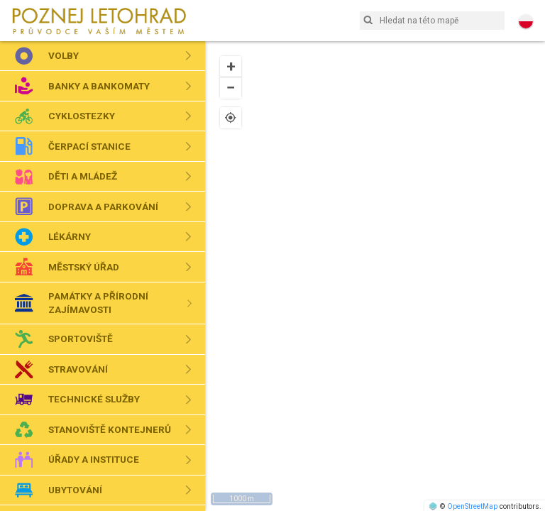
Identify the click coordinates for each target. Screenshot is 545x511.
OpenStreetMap (472, 506)
